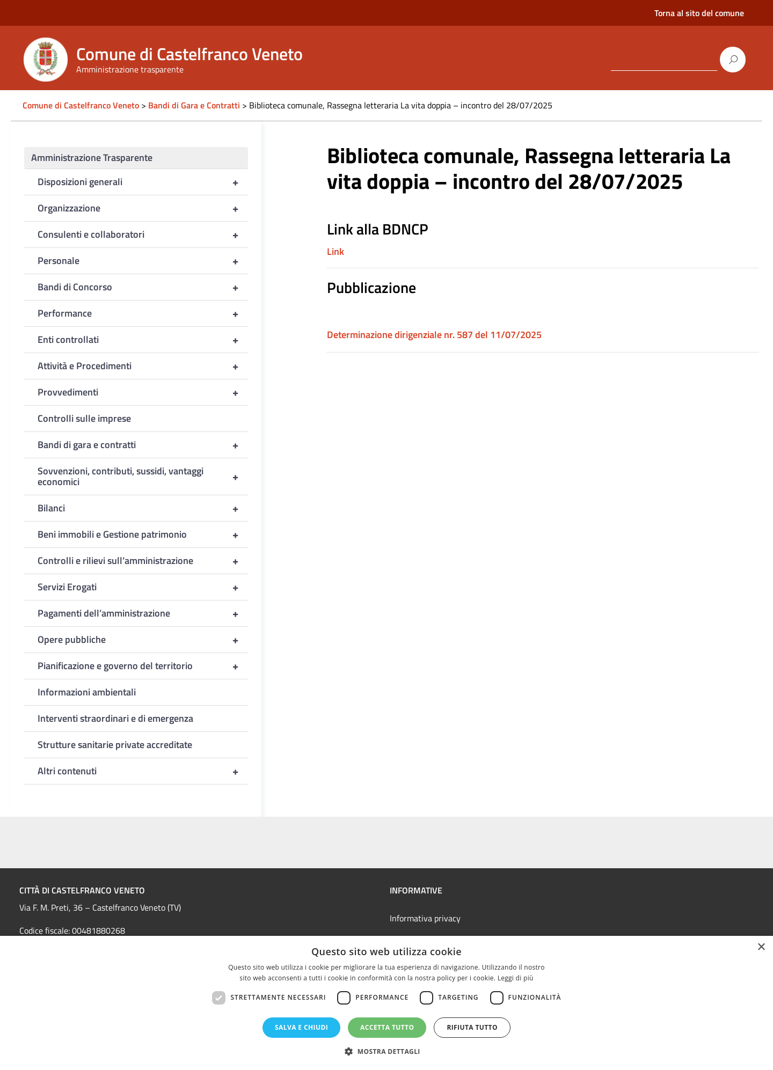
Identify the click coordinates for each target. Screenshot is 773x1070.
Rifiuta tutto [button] (472, 1027)
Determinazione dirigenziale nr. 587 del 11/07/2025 (434, 334)
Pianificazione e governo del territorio (143, 666)
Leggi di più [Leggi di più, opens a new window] (516, 978)
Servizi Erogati (143, 587)
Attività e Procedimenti (143, 366)
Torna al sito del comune (699, 12)
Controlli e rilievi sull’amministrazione (143, 561)
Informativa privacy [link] (425, 918)
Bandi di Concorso (143, 287)
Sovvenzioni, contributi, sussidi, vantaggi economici (143, 476)
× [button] (761, 947)
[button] (386, 1051)
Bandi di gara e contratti (143, 445)
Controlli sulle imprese (84, 418)
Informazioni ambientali (87, 692)
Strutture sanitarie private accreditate (115, 744)
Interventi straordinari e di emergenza (115, 718)
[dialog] (386, 1003)
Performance (143, 313)
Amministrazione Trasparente (91, 157)
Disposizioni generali (143, 182)
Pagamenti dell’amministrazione (143, 613)
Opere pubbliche (143, 640)
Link (335, 251)
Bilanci (143, 508)
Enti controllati (143, 340)
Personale (143, 261)
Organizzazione (143, 208)
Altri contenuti (143, 771)
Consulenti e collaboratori (143, 234)
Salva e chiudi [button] (301, 1027)
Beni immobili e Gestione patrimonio (143, 534)
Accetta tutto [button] (387, 1027)
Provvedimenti (143, 392)
